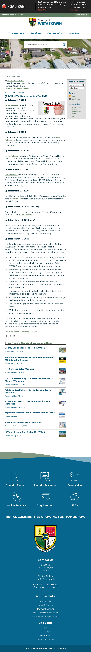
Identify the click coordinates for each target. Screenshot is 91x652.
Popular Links (45, 596)
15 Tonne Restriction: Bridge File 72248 (25, 432)
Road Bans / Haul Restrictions (45, 613)
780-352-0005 (51, 587)
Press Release (16, 199)
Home (7, 76)
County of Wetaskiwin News (76, 112)
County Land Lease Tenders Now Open (25, 348)
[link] (82, 15)
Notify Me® (76, 99)
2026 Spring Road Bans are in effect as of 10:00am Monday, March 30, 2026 (52, 6)
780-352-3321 (52, 584)
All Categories (77, 107)
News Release (11, 105)
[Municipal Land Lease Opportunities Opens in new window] (62, 350)
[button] (63, 44)
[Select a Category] (76, 88)
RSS (73, 96)
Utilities (74, 116)
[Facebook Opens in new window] (6, 336)
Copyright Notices (45, 639)
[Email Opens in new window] (14, 336)
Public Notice (11, 175)
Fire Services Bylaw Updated (19, 369)
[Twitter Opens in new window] (10, 336)
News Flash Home (15, 80)
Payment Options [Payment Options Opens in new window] (45, 609)
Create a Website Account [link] (12, 15)
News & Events (45, 605)
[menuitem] (16, 33)
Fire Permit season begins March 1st (23, 422)
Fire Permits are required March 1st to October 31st (79, 6)
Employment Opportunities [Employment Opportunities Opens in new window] (45, 616)
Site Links (45, 622)
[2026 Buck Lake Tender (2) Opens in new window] (62, 359)
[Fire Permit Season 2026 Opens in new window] (62, 424)
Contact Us (45, 601)
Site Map (45, 632)
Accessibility (45, 635)
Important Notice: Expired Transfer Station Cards (30, 413)
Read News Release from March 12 (21, 332)
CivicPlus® (60, 648)
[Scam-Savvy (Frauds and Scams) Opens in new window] (62, 403)
